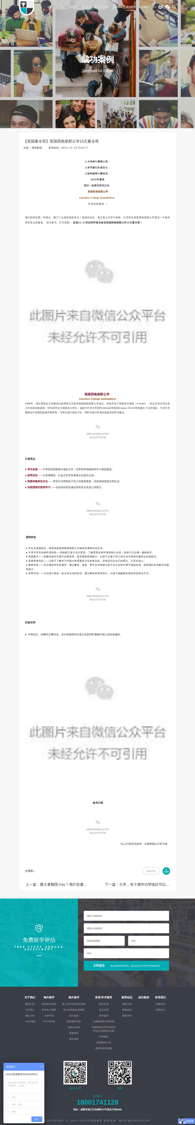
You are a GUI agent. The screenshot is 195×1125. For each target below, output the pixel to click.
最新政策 (127, 1008)
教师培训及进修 (103, 1047)
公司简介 (30, 1008)
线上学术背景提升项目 (74, 1002)
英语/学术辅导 (102, 6)
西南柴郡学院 (74, 1020)
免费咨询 (160, 1002)
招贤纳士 (160, 1008)
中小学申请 (49, 1020)
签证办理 (104, 1008)
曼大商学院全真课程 (74, 1008)
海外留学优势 (49, 1002)
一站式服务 (30, 1020)
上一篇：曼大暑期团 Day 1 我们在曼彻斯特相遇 (53, 884)
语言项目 (74, 1037)
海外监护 (104, 1014)
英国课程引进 (104, 1041)
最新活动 (127, 1002)
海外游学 (86, 6)
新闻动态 (117, 6)
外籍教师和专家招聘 (103, 1020)
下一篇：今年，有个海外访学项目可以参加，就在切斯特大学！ (141, 884)
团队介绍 (30, 1014)
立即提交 (126, 964)
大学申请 (49, 1014)
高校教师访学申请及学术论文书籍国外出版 (104, 1027)
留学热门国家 (49, 1008)
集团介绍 (30, 1002)
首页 (49, 6)
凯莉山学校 (74, 1025)
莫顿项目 (74, 1031)
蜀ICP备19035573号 (134, 1119)
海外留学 (73, 6)
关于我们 (60, 6)
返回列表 (151, 871)
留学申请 (104, 1002)
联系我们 (143, 6)
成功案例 (130, 6)
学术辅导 (104, 1035)
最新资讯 (127, 1014)
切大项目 (74, 1014)
